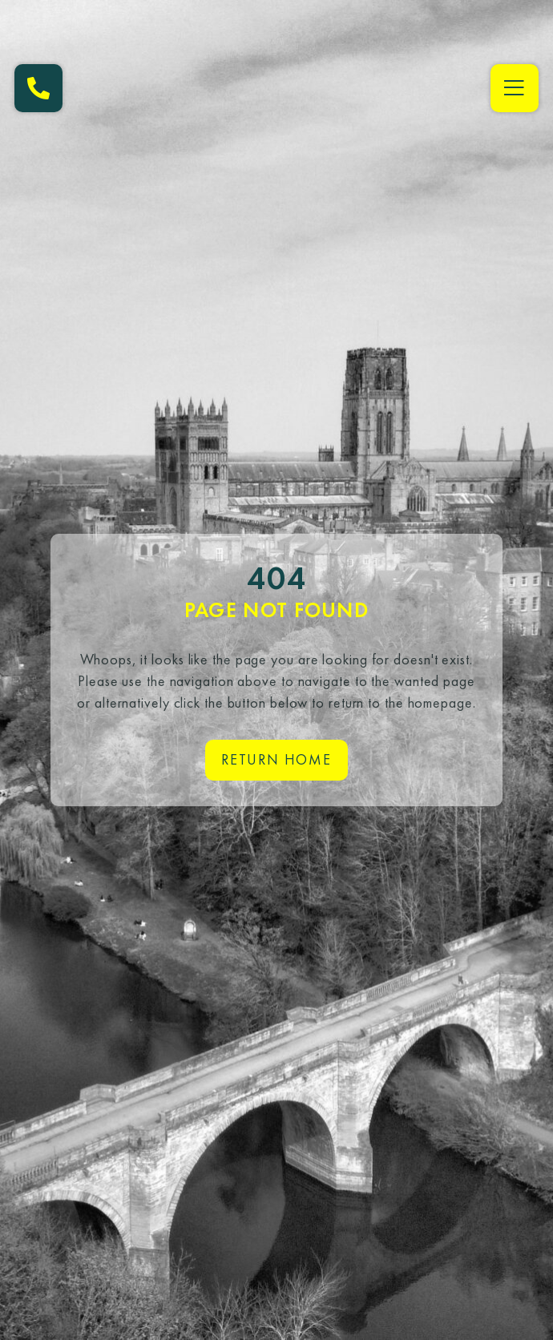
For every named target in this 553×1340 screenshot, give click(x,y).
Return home (276, 760)
